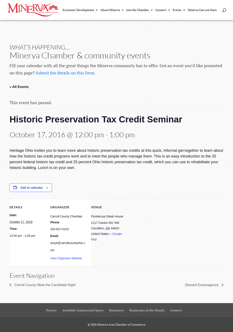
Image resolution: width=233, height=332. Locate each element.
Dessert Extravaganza (202, 285)
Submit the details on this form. (65, 73)
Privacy (51, 310)
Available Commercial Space (83, 310)
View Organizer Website (66, 258)
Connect (160, 10)
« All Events (19, 87)
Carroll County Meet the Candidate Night (45, 285)
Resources (116, 310)
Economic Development (78, 10)
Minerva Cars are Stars (202, 10)
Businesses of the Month (146, 310)
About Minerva (110, 10)
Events (177, 10)
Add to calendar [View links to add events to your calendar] (31, 187)
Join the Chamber (137, 10)
